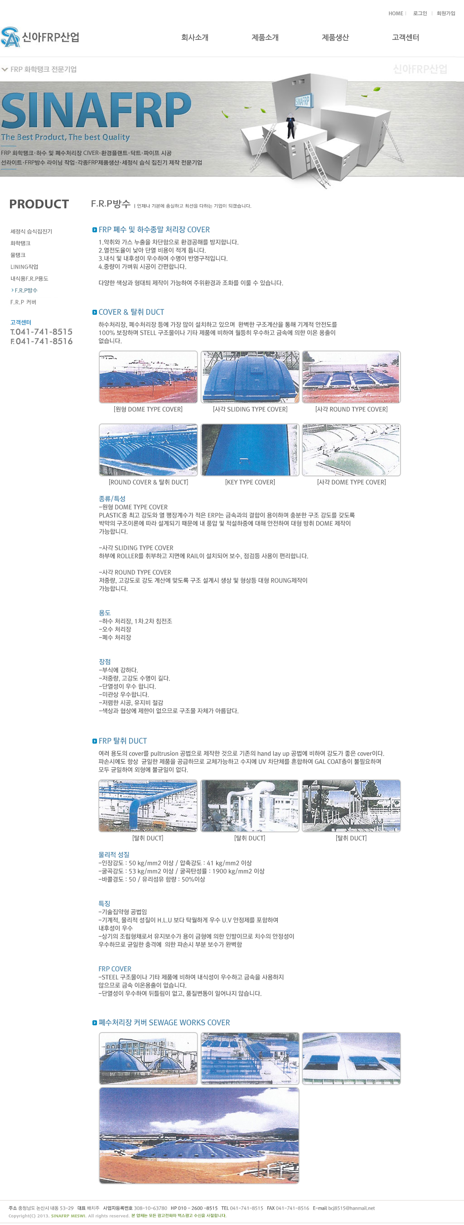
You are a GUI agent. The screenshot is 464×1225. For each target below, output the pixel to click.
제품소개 (265, 38)
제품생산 (335, 38)
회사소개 (194, 38)
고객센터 (405, 38)
